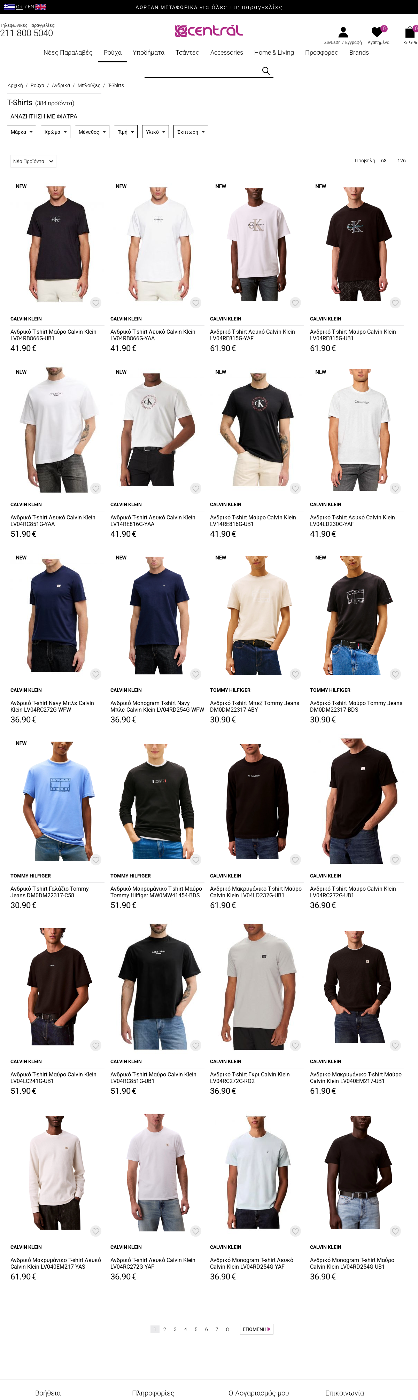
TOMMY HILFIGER (230, 690)
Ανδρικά (61, 85)
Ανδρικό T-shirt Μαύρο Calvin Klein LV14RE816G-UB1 (253, 520)
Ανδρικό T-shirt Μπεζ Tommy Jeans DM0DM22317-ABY (254, 706)
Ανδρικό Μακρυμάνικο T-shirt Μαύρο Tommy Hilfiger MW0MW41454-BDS (156, 892)
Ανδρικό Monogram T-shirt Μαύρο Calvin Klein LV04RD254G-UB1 (352, 1263)
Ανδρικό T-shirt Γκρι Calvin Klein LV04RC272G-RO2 (250, 1077)
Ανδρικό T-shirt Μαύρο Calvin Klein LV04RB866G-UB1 (53, 335)
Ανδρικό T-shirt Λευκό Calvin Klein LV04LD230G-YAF (352, 520)
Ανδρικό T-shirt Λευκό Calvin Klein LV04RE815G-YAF (252, 335)
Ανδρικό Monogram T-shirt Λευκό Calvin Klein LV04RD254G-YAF (251, 1263)
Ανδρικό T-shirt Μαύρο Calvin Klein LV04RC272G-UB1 (353, 892)
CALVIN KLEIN (26, 319)
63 (384, 160)
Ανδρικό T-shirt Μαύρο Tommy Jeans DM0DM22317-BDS (356, 706)
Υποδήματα (148, 52)
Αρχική (15, 85)
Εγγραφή (353, 42)
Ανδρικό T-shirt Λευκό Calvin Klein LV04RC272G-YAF (152, 1263)
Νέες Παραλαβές (68, 52)
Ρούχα (113, 52)
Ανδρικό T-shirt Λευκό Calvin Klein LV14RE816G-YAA (152, 520)
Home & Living (274, 52)
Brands (359, 52)
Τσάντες (187, 52)
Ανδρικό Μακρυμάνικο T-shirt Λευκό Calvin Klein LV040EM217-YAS (55, 1263)
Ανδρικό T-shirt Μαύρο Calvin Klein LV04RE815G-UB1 (353, 335)
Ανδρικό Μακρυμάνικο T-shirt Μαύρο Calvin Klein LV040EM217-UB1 (356, 1077)
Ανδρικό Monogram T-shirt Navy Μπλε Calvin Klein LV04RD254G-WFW (157, 706)
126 (401, 160)
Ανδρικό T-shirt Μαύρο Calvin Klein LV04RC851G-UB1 (153, 1077)
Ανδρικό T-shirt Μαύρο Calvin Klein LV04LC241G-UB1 (53, 1077)
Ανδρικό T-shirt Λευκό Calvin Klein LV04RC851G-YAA (52, 520)
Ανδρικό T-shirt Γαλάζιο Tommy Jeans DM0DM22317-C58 (49, 892)
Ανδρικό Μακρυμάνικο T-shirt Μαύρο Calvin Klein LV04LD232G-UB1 (256, 892)
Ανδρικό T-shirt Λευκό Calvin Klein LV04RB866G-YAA (152, 335)
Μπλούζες (89, 85)
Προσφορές (321, 52)
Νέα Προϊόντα (33, 161)
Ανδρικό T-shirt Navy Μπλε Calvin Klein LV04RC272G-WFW (52, 706)
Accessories (226, 52)
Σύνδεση (332, 42)
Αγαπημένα (378, 42)
